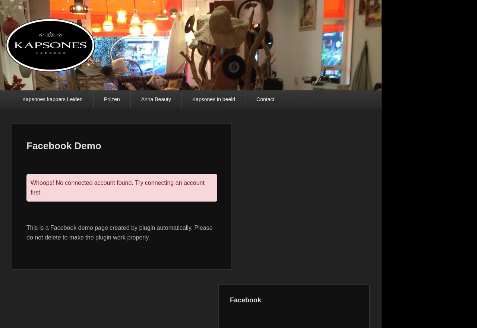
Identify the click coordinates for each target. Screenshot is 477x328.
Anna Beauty (156, 99)
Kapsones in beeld (213, 99)
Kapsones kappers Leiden (52, 99)
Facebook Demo (63, 145)
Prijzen (112, 99)
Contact (265, 99)
